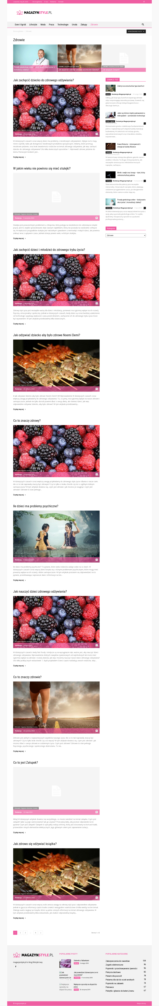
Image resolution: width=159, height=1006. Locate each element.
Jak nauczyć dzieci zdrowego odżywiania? (40, 592)
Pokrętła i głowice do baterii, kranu (120, 991)
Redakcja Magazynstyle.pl (121, 94)
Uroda (74, 24)
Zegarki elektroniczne (114, 965)
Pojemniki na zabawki (114, 983)
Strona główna (37, 2)
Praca (51, 24)
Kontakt (60, 2)
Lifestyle (33, 24)
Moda (43, 24)
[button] (143, 25)
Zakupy (84, 24)
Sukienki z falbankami (81, 961)
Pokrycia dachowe (113, 972)
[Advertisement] (100, 12)
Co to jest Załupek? (25, 763)
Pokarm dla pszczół (114, 976)
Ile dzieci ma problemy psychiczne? (35, 506)
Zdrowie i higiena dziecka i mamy (68, 67)
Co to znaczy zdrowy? (27, 421)
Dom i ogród (20, 24)
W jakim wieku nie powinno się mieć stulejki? (42, 169)
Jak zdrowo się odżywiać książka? (35, 844)
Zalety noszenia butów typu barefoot (130, 86)
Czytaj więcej (19, 157)
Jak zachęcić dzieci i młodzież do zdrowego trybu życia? (49, 250)
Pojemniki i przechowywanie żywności (121, 968)
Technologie (63, 24)
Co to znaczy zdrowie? (27, 677)
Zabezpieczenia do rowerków (118, 961)
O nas (46, 2)
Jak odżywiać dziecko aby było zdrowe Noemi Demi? (46, 335)
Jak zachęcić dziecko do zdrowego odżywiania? (43, 80)
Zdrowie (94, 24)
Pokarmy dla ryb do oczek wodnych (120, 980)
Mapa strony (141, 1004)
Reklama (53, 2)
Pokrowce (110, 987)
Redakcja (18, 134)
